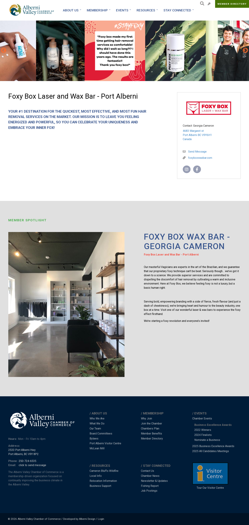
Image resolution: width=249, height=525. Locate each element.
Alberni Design (87, 519)
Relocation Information (103, 481)
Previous (3, 50)
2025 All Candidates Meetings (210, 451)
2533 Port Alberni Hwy (22, 450)
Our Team (95, 428)
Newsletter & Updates (154, 481)
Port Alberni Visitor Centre (105, 443)
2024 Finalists (203, 435)
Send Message (197, 151)
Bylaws (94, 438)
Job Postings (149, 490)
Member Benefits (151, 433)
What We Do (97, 423)
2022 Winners (202, 430)
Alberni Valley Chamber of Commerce (39, 519)
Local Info (96, 475)
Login (101, 519)
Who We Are (97, 418)
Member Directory (232, 3)
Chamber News (150, 475)
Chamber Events (202, 418)
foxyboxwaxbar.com (200, 157)
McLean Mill (97, 448)
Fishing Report (150, 486)
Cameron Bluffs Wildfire (104, 470)
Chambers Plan (150, 428)
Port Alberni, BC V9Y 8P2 (23, 454)
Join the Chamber (151, 423)
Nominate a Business (207, 440)
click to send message (32, 465)
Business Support (100, 486)
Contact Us (147, 470)
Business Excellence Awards (213, 425)
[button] (24, 51)
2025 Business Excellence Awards (213, 446)
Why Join (146, 418)
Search (201, 3)
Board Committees (101, 433)
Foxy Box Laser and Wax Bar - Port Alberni (171, 254)
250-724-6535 (27, 461)
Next (245, 50)
